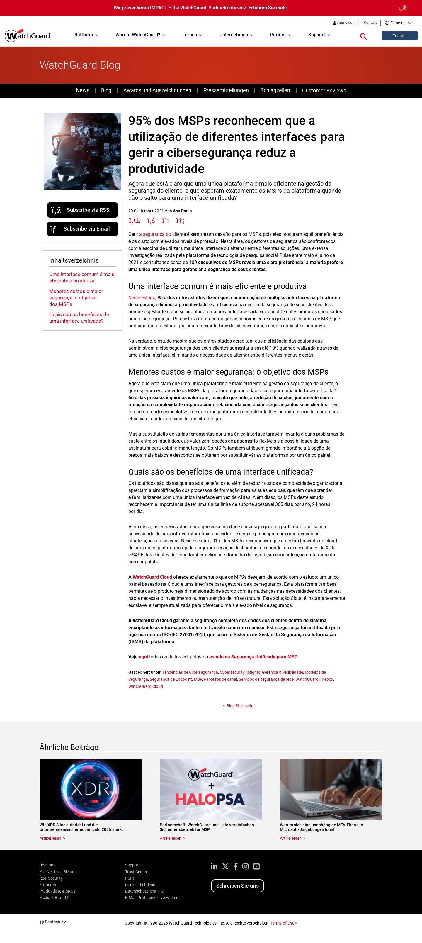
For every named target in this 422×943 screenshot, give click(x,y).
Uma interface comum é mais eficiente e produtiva (81, 277)
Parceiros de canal (220, 679)
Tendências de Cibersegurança (190, 672)
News (82, 90)
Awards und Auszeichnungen (157, 90)
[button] (363, 35)
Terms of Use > (283, 923)
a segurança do (155, 234)
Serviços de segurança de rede (266, 679)
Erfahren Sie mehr (268, 8)
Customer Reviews (324, 90)
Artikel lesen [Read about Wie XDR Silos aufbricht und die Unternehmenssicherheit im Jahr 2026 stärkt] (50, 838)
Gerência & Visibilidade (282, 672)
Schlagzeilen (275, 90)
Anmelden (346, 22)
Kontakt (370, 22)
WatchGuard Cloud (145, 686)
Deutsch (397, 23)
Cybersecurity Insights (240, 672)
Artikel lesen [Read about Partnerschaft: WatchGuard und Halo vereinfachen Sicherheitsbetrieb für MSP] (170, 838)
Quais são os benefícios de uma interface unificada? (79, 317)
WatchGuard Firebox (314, 679)
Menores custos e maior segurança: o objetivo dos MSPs (76, 297)
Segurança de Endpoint (171, 679)
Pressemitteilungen (226, 90)
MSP (198, 679)
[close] (403, 7)
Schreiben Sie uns (237, 886)
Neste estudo (141, 297)
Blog (106, 90)
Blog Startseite (240, 705)
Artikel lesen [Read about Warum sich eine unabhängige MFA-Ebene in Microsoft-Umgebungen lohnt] (291, 838)
